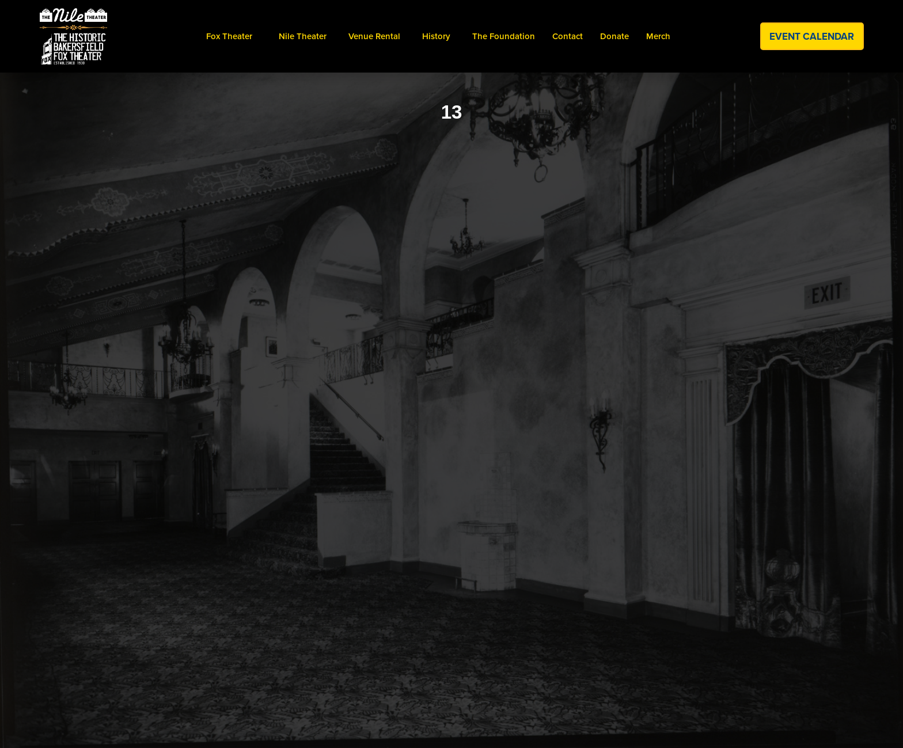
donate (614, 36)
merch (658, 36)
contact (567, 36)
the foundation (503, 36)
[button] (229, 36)
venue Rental (374, 36)
